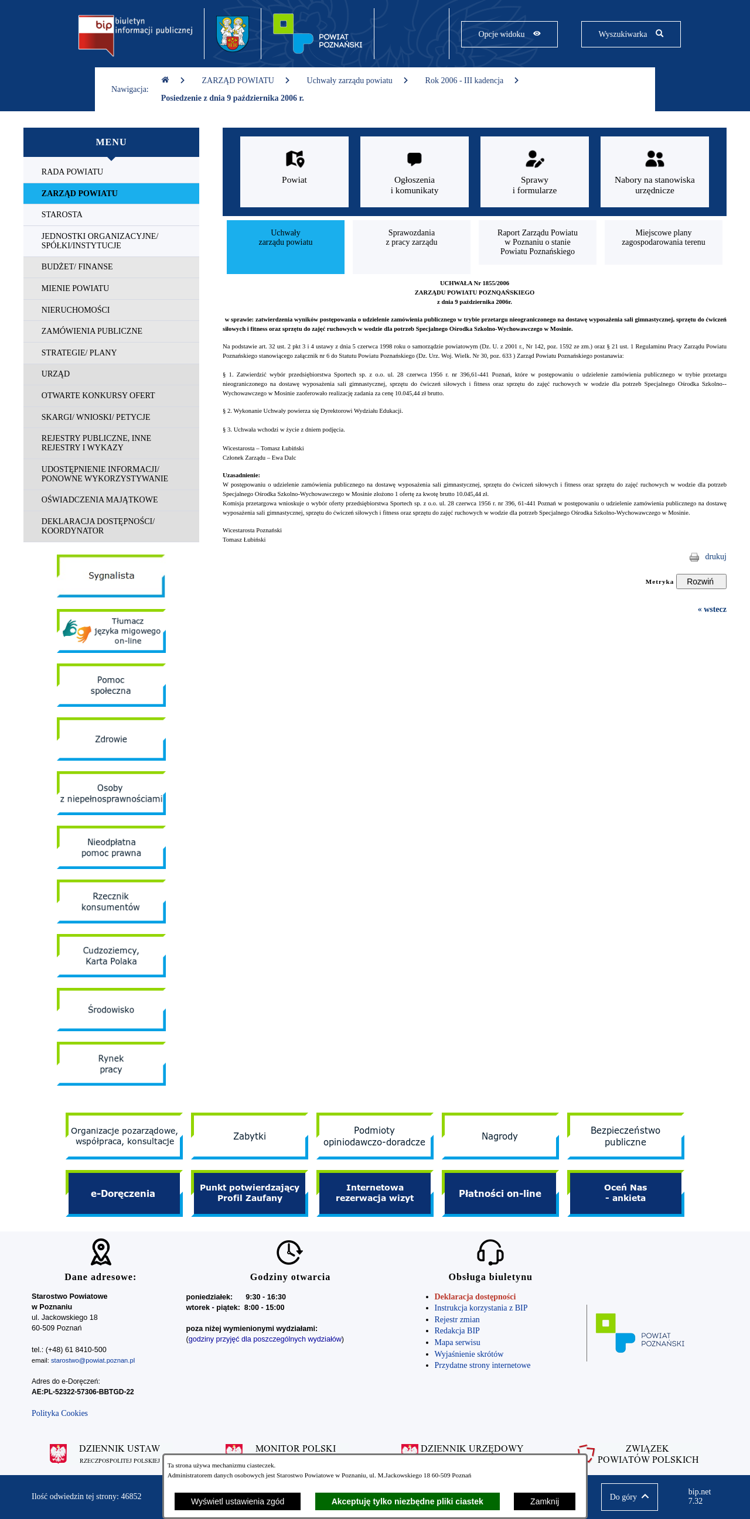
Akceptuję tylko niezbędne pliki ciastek (407, 1501)
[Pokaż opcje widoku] (509, 34)
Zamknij (544, 1501)
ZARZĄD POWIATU (246, 80)
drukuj (716, 556)
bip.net (703, 1496)
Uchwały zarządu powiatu (358, 80)
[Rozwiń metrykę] (701, 581)
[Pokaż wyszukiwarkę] (630, 34)
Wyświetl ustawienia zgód (237, 1501)
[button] (629, 1497)
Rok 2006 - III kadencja (472, 80)
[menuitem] (111, 172)
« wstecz (712, 609)
